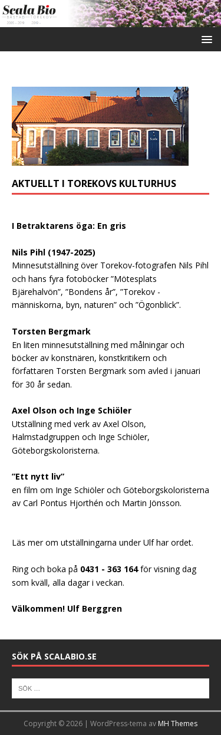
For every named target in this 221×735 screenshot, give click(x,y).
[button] (205, 38)
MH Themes (177, 723)
